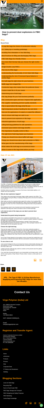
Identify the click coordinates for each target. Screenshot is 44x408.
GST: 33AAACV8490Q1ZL (11, 318)
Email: (10, 323)
